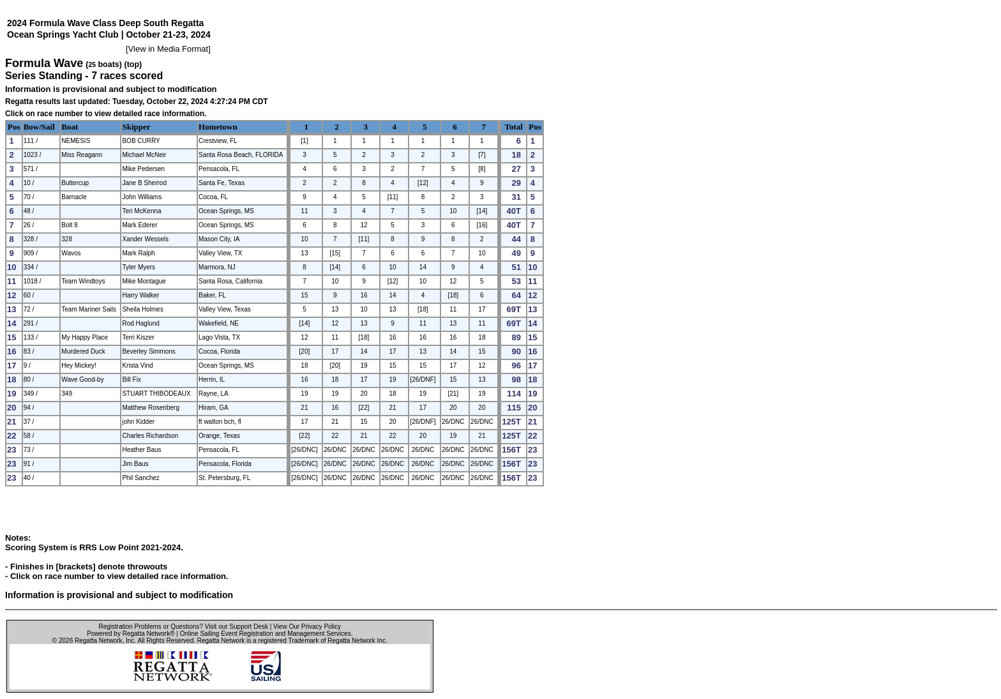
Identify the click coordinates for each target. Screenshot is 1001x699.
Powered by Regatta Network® (130, 633)
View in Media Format (168, 49)
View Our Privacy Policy (307, 626)
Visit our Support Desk (236, 626)
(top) (133, 64)
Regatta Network (98, 640)
